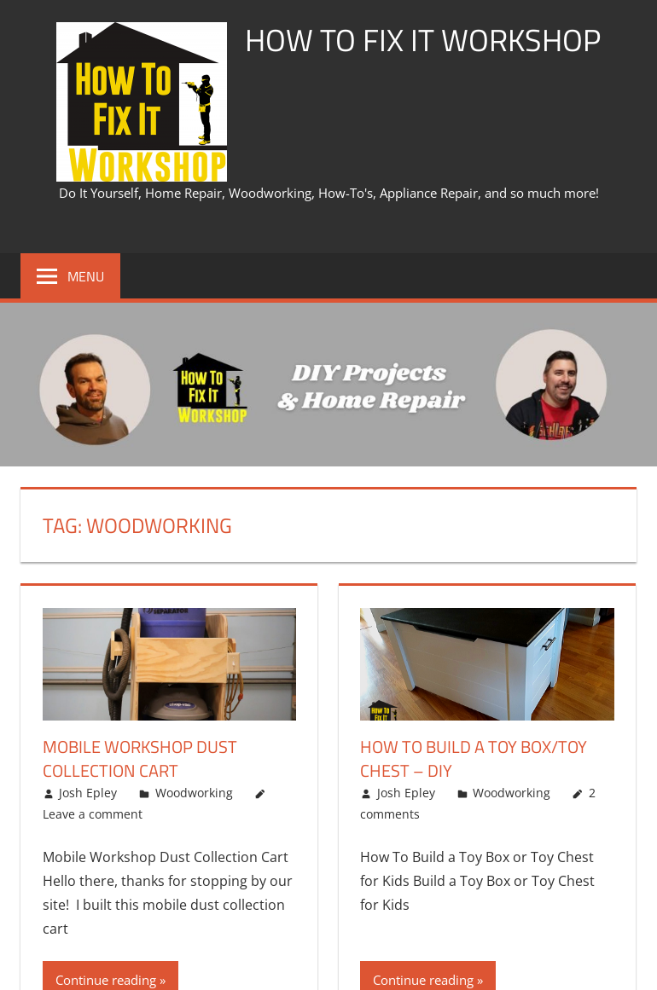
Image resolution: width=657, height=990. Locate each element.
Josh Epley (88, 792)
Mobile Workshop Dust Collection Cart (140, 758)
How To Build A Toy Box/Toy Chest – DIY (473, 758)
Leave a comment (92, 814)
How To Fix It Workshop (423, 39)
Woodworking (194, 792)
